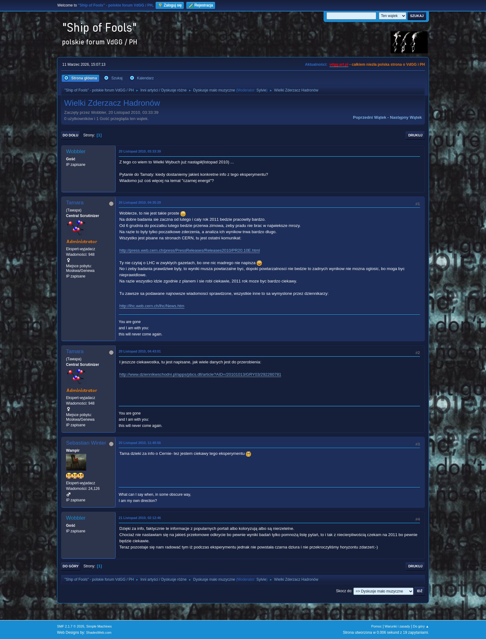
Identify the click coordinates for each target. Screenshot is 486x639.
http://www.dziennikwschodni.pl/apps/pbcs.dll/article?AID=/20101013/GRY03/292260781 (200, 374)
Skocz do (343, 591)
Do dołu (70, 135)
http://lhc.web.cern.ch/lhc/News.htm (151, 306)
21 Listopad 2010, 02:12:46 (140, 518)
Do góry (71, 566)
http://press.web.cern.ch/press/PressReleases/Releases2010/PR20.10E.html (189, 250)
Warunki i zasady (397, 626)
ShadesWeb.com (99, 632)
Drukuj (415, 135)
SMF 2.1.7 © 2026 (70, 626)
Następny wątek (406, 117)
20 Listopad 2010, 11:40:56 (140, 443)
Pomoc (376, 626)
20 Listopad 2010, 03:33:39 (140, 151)
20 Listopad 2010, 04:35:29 (140, 202)
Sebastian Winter (86, 443)
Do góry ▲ (421, 626)
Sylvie (261, 90)
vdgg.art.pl (338, 64)
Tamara (75, 203)
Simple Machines (99, 626)
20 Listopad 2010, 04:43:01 (140, 351)
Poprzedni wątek (369, 117)
